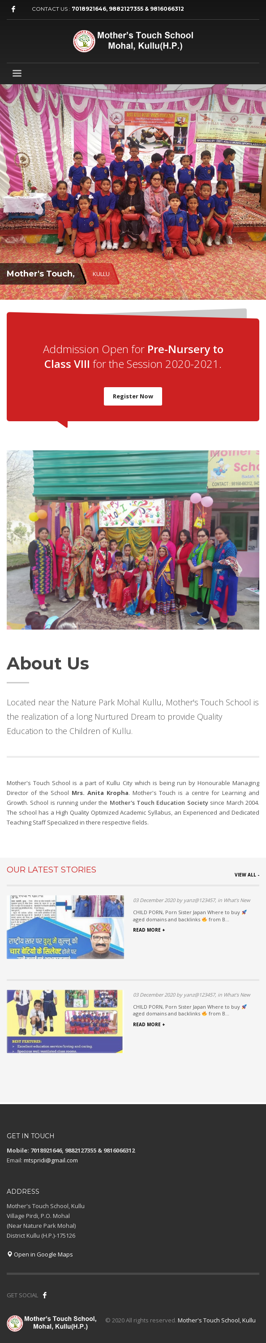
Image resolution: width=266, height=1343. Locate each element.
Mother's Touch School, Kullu (217, 1320)
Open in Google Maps (40, 1254)
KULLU (101, 274)
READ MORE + (149, 930)
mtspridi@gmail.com (51, 1160)
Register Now (133, 396)
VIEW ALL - (247, 875)
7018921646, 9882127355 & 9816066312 (128, 8)
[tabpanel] (133, 193)
